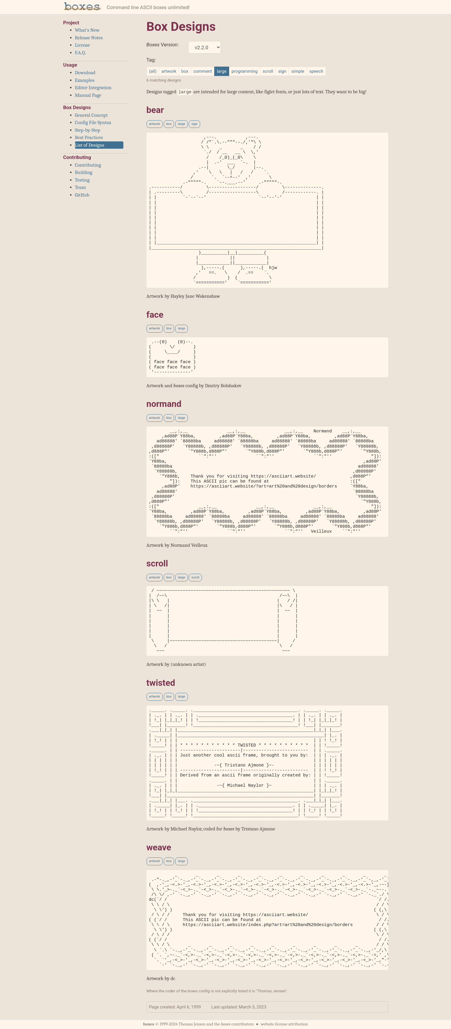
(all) (153, 71)
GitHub (82, 195)
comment (202, 71)
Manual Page (88, 95)
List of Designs (89, 145)
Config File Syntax (93, 122)
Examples (85, 80)
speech (316, 71)
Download (85, 72)
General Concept (91, 115)
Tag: (151, 60)
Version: (163, 45)
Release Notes (89, 37)
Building (83, 172)
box (184, 71)
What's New (87, 30)
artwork (168, 71)
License (82, 45)
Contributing (88, 165)
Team (80, 187)
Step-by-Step (87, 130)
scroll (268, 71)
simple (297, 71)
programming (245, 71)
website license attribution (284, 1024)
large (181, 124)
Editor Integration (93, 87)
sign (282, 71)
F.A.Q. (80, 52)
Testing (82, 180)
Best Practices (89, 137)
